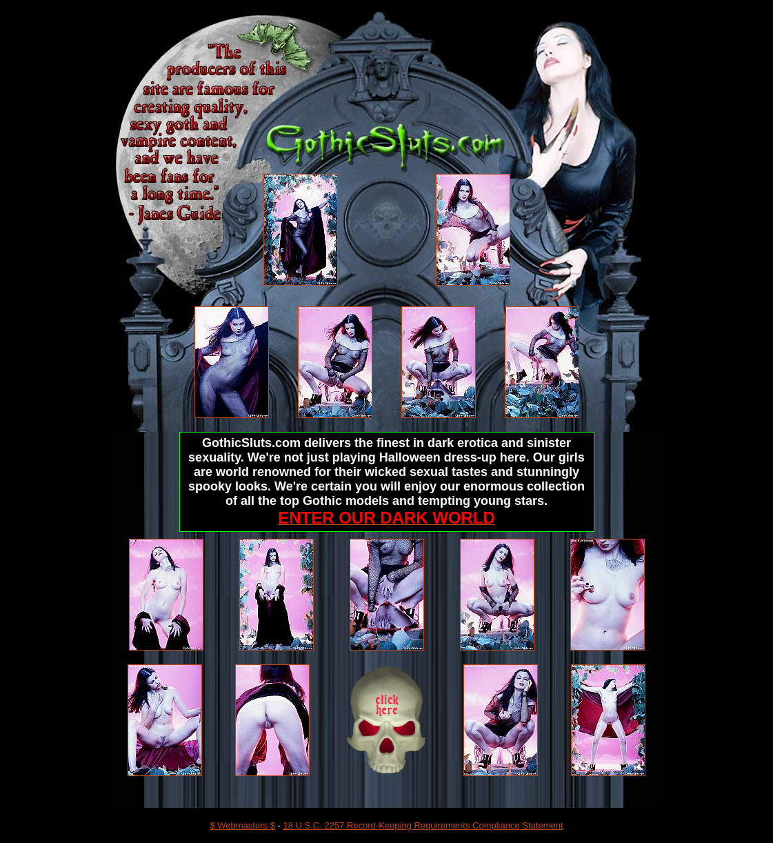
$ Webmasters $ (242, 825)
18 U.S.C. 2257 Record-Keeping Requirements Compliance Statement (423, 825)
